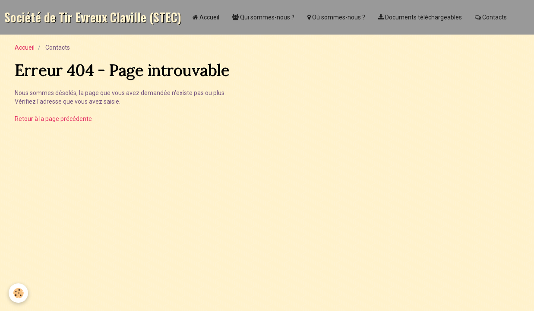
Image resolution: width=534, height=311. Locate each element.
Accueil (206, 17)
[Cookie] (18, 293)
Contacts (491, 17)
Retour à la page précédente (53, 118)
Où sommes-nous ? (336, 17)
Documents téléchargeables (420, 17)
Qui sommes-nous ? (263, 17)
